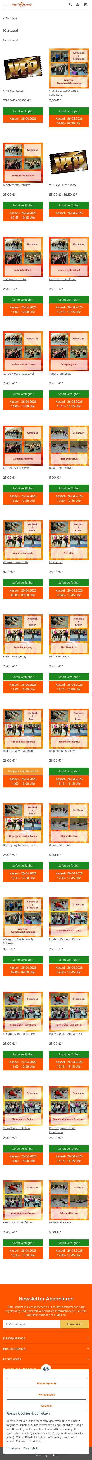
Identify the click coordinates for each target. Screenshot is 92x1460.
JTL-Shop (52, 1455)
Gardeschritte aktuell (62, 279)
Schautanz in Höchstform (19, 1034)
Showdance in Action (16, 1128)
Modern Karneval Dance (64, 939)
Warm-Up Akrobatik (15, 562)
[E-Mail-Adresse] (31, 1324)
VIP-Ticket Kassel (13, 90)
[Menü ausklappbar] (5, 2)
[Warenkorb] (85, 4)
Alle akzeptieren (46, 1383)
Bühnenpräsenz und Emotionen (62, 1130)
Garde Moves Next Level (18, 373)
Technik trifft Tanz (14, 279)
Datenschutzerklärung (70, 1307)
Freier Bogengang (14, 656)
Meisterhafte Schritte (16, 185)
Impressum (13, 1448)
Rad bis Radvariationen (18, 751)
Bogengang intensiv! (62, 751)
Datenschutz (30, 1448)
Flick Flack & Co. (59, 656)
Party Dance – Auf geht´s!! (65, 1034)
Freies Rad (56, 562)
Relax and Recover (61, 468)
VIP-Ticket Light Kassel (63, 185)
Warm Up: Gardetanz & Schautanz (64, 92)
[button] (71, 4)
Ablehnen (46, 1405)
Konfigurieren (47, 1394)
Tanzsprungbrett (60, 373)
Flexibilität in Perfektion (18, 1222)
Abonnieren (74, 1324)
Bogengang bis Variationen (20, 845)
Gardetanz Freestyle (16, 468)
